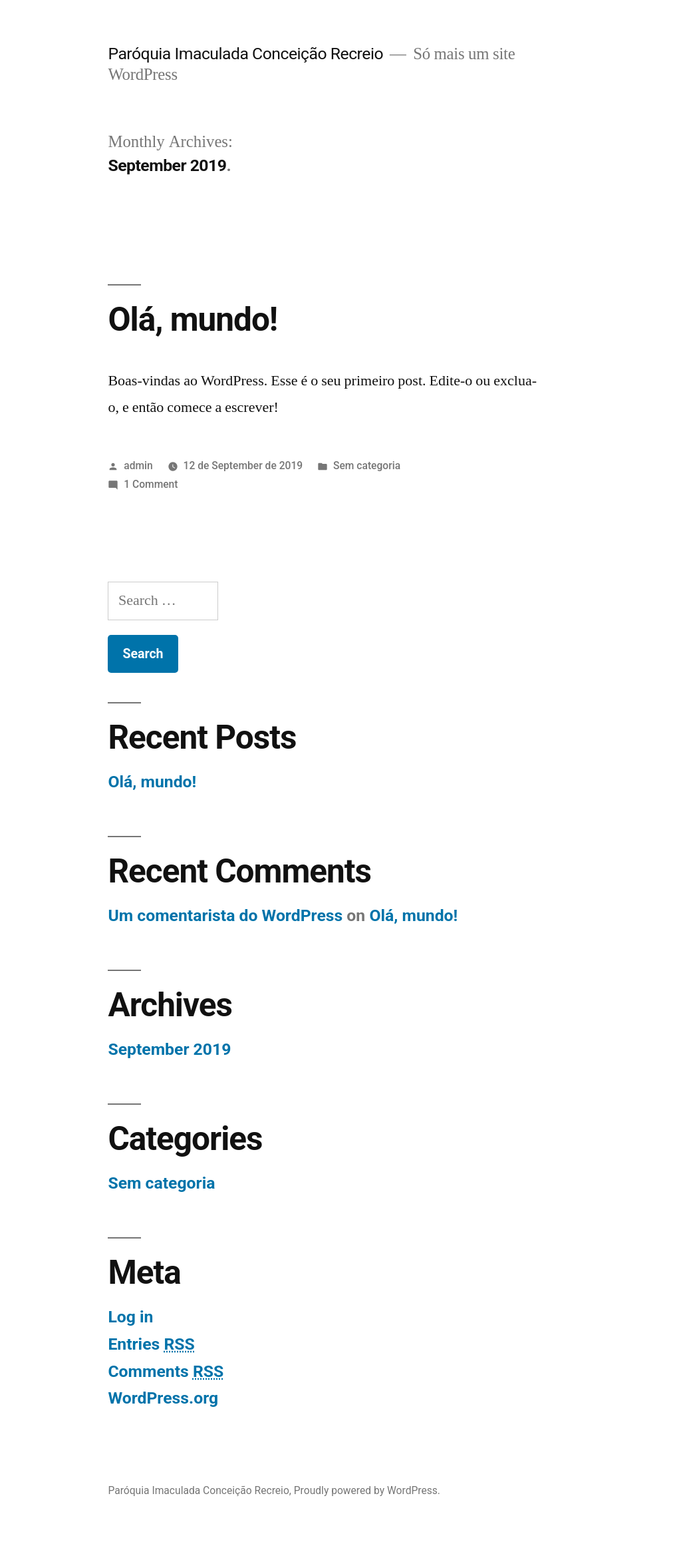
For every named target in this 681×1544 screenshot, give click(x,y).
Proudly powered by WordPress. (367, 1490)
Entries (151, 1344)
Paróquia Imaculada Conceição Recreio (245, 53)
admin (138, 465)
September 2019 (169, 1049)
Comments (165, 1371)
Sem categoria (366, 465)
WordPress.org (163, 1398)
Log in (130, 1316)
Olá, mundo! (192, 319)
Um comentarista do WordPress (225, 915)
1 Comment (151, 484)
